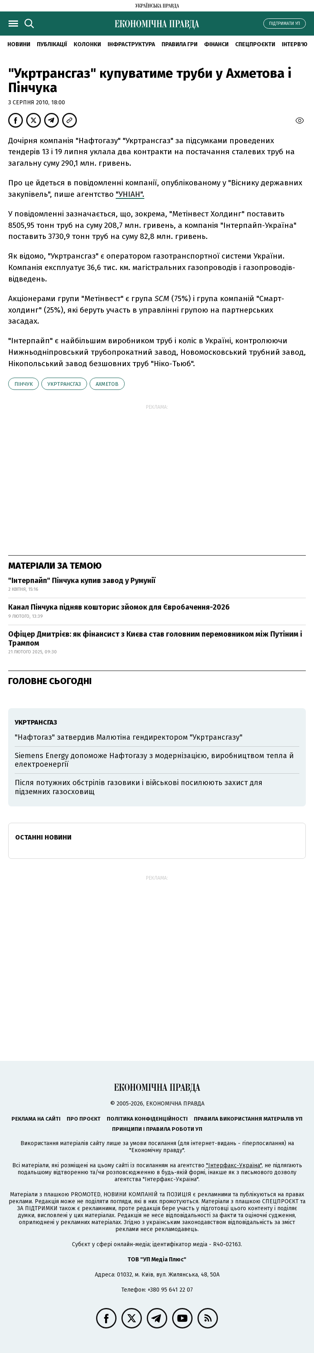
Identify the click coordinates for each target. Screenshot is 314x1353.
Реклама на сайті (36, 1119)
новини (18, 44)
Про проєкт (84, 1119)
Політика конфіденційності (147, 1119)
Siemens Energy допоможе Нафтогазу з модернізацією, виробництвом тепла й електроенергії (154, 760)
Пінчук (23, 384)
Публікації (52, 44)
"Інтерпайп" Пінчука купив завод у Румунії (81, 580)
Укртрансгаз (64, 384)
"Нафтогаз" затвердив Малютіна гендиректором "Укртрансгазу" (128, 737)
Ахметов (107, 384)
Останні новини (43, 837)
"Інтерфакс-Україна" (234, 1165)
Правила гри (179, 44)
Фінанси (216, 44)
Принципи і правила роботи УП (157, 1129)
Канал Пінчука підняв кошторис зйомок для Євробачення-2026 (119, 607)
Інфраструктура (131, 44)
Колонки (87, 44)
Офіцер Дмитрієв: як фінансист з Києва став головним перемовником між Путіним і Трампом (155, 639)
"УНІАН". (130, 194)
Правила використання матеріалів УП (248, 1119)
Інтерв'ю (294, 44)
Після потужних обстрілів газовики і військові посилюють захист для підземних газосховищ (138, 787)
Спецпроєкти (255, 44)
